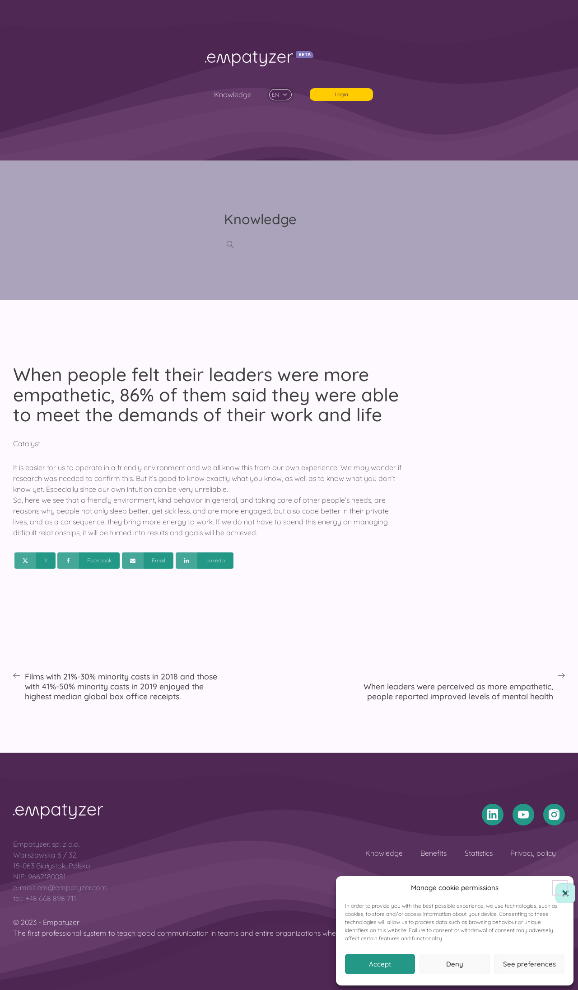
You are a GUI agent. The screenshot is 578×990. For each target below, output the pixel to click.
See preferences (529, 964)
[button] (559, 887)
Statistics (479, 853)
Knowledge (233, 94)
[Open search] (230, 244)
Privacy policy (533, 853)
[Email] (147, 560)
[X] (35, 560)
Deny (454, 964)
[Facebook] (88, 560)
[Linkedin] (204, 560)
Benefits (433, 853)
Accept (380, 964)
